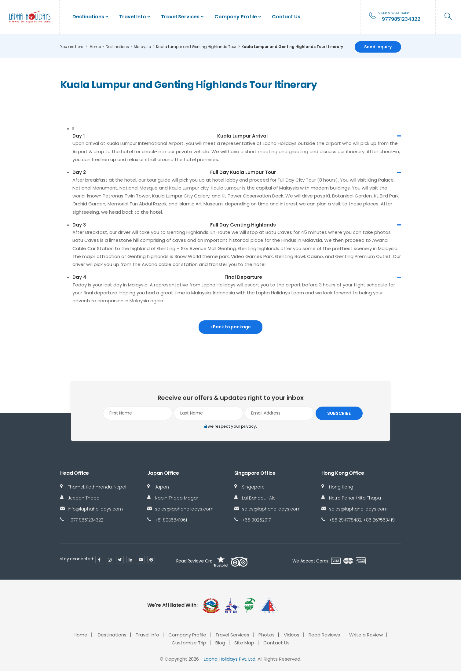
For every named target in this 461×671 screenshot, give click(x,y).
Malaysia (142, 46)
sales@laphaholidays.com (184, 509)
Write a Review (366, 635)
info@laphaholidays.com (95, 509)
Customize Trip (189, 643)
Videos (291, 635)
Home (95, 46)
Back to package (230, 327)
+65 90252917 (256, 520)
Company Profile (235, 16)
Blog (220, 643)
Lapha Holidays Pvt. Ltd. (230, 659)
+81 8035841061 (171, 520)
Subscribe (338, 413)
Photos (266, 635)
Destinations (88, 16)
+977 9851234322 (85, 520)
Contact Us (286, 16)
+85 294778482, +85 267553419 (362, 520)
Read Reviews (324, 635)
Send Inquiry (378, 47)
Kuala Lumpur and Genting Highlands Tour (196, 46)
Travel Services (180, 16)
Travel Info (132, 16)
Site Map (244, 643)
